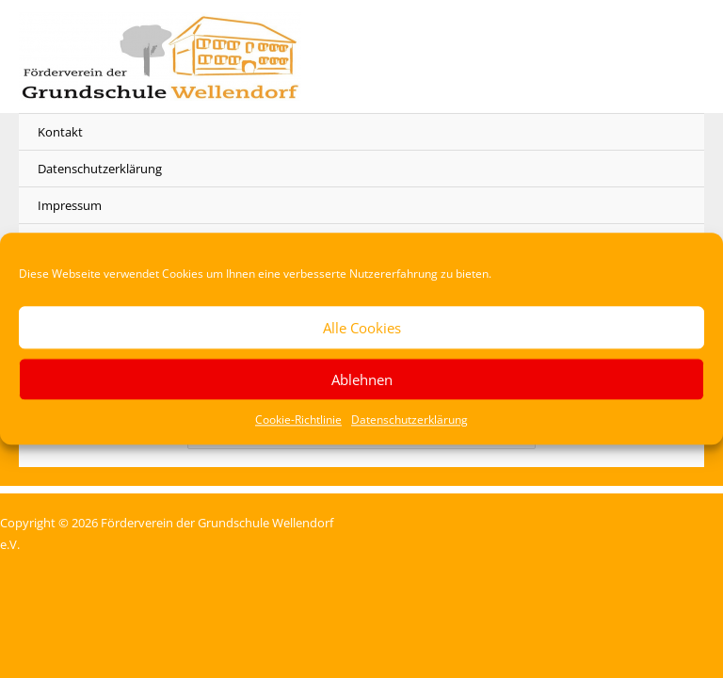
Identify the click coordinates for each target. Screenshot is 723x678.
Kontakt (60, 131)
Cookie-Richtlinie (298, 420)
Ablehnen (362, 379)
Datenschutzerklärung (409, 420)
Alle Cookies (362, 327)
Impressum (70, 205)
